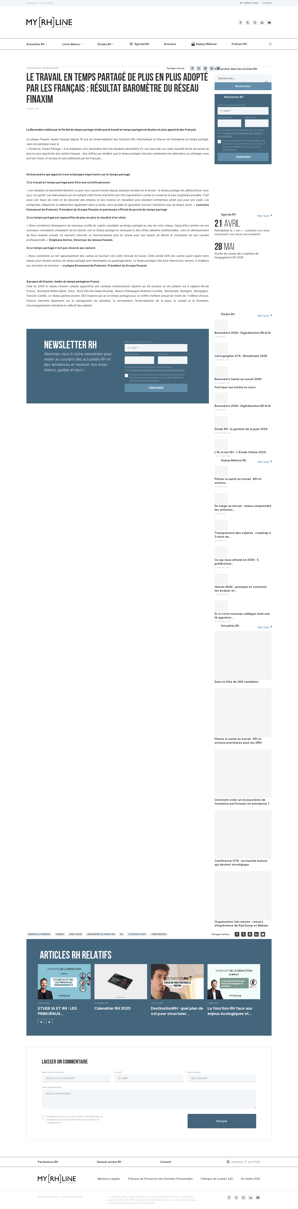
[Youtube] (269, 22)
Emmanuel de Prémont (39, 934)
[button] (41, 1021)
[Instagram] (255, 22)
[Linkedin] (262, 22)
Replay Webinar (204, 44)
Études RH (104, 44)
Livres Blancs (71, 44)
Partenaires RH (48, 1161)
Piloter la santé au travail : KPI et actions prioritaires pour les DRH (238, 740)
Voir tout (265, 215)
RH (121, 934)
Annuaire (170, 44)
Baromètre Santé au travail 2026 (238, 379)
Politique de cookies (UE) (217, 1178)
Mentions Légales (109, 1178)
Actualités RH (35, 44)
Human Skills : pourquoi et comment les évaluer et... (241, 588)
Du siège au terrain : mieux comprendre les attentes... (243, 507)
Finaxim (60, 934)
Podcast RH (239, 44)
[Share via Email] (218, 68)
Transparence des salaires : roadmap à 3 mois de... (243, 534)
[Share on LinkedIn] (211, 68)
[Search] (270, 44)
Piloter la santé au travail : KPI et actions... (238, 481)
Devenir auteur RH (109, 1161)
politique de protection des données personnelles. (158, 370)
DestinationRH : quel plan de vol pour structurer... (177, 1011)
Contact (267, 3)
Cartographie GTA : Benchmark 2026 (241, 356)
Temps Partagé (158, 934)
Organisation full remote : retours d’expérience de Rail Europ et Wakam (241, 923)
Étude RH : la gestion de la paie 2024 (241, 429)
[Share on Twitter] (199, 68)
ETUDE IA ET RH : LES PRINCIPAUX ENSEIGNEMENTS (57, 1011)
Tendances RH (52, 68)
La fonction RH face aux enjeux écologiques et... (230, 1011)
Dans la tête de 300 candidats (236, 681)
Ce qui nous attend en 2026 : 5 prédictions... (237, 561)
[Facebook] (240, 22)
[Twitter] (247, 22)
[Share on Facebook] (192, 68)
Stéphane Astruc (137, 934)
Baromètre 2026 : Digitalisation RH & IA (243, 333)
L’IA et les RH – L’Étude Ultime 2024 (240, 452)
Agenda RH (139, 44)
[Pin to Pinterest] (205, 68)
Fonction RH (76, 934)
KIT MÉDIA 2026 (249, 3)
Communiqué (34, 68)
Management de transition (101, 934)
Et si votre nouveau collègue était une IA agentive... (242, 615)
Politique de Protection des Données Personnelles (160, 1178)
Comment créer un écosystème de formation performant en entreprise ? (242, 801)
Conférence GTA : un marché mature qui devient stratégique (241, 862)
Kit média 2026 (250, 1178)
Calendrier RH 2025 (112, 1008)
